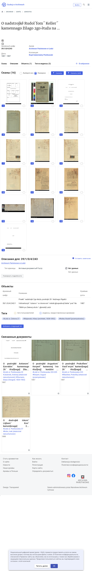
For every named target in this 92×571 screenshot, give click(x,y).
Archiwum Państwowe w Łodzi (41, 49)
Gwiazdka (29, 393)
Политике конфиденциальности (75, 465)
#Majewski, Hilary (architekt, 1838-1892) (39, 319)
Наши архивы (8, 468)
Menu (88, 4)
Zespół (18, 12)
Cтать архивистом (10, 459)
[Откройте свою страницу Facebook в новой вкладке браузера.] (74, 475)
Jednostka (28, 12)
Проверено (40, 73)
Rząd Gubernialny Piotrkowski (41, 55)
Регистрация (37, 465)
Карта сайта (37, 468)
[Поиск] (84, 5)
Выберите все (27, 73)
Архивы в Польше (10, 471)
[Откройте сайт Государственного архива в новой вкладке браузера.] (82, 480)
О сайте (6, 462)
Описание (14, 64)
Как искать (37, 459)
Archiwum (9, 12)
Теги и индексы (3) (43, 64)
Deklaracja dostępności (71, 462)
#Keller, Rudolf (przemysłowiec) (71, 319)
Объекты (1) (26, 64)
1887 (82, 303)
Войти (77, 5)
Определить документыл (42, 471)
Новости (6, 465)
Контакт (65, 459)
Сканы (4, 64)
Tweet (3, 44)
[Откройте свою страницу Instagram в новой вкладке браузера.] (69, 475)
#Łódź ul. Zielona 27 (11, 319)
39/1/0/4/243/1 (9, 303)
